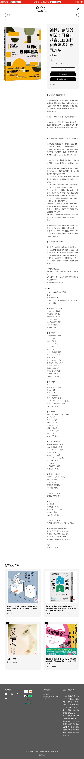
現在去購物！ (17, 2)
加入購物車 (63, 74)
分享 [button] (52, 85)
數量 (51, 60)
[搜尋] (76, 15)
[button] (6, 9)
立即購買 (63, 69)
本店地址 (46, 694)
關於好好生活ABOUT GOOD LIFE (51, 697)
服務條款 (42, 755)
